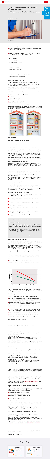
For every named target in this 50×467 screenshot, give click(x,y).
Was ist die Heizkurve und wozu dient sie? (15, 67)
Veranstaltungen (47, 15)
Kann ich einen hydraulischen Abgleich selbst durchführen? (17, 76)
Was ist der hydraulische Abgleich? (14, 60)
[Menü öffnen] (46, 2)
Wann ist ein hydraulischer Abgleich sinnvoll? (15, 69)
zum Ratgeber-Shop (18, 455)
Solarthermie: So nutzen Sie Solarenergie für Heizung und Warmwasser (33, 430)
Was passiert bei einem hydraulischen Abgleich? (15, 62)
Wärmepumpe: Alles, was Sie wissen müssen (15, 434)
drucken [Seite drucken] (16, 18)
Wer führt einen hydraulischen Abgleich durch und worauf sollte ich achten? (19, 74)
